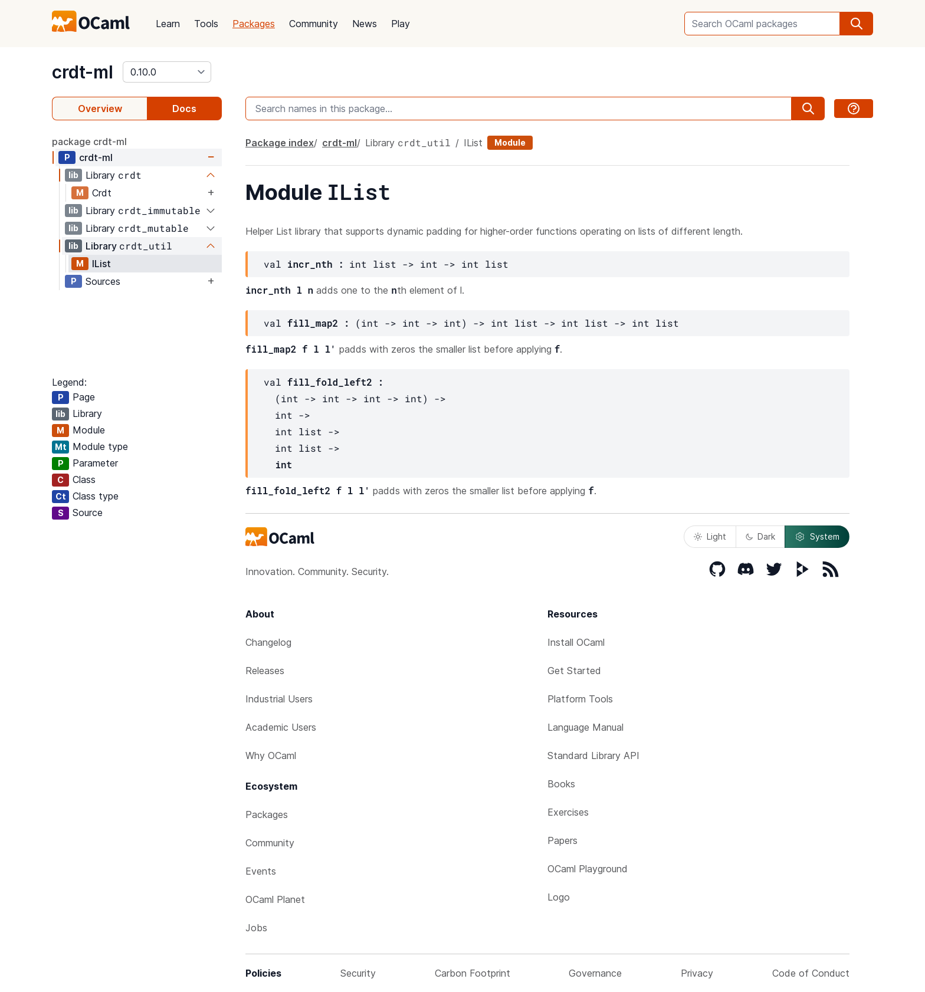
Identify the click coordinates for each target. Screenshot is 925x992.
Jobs (256, 928)
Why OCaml (270, 755)
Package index (279, 143)
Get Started (574, 670)
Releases (264, 670)
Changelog (268, 642)
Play (400, 23)
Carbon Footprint (472, 973)
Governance (595, 973)
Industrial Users (279, 699)
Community (313, 23)
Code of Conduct (810, 973)
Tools (206, 23)
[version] (167, 72)
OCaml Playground (587, 869)
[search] (856, 23)
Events (260, 871)
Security (358, 973)
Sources (103, 281)
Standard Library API (593, 755)
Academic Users (280, 727)
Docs (184, 108)
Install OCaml (576, 642)
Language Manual (585, 727)
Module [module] (510, 142)
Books (561, 784)
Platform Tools (580, 699)
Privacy (697, 973)
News (364, 23)
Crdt (101, 193)
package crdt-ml (89, 141)
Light (710, 536)
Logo (558, 897)
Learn (168, 23)
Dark (760, 536)
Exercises (568, 812)
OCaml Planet (275, 899)
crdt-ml (82, 72)
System (817, 536)
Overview (100, 108)
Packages (253, 23)
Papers (562, 840)
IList (101, 264)
